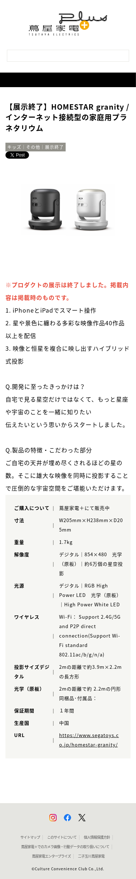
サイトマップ (30, 837)
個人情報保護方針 (97, 837)
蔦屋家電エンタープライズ (51, 856)
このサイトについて (62, 837)
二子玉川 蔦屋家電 (91, 856)
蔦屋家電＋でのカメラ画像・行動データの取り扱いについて (65, 847)
